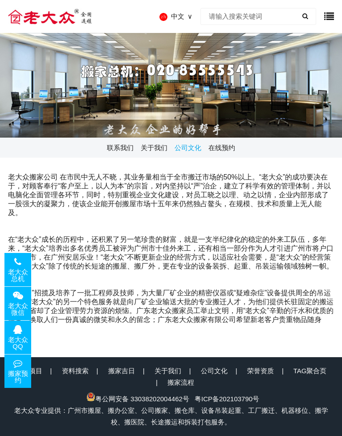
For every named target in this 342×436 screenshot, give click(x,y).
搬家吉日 (121, 371)
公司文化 (214, 371)
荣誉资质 (260, 371)
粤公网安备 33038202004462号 (137, 399)
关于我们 (168, 371)
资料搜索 (75, 371)
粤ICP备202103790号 (227, 399)
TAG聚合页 (310, 371)
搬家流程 (180, 382)
